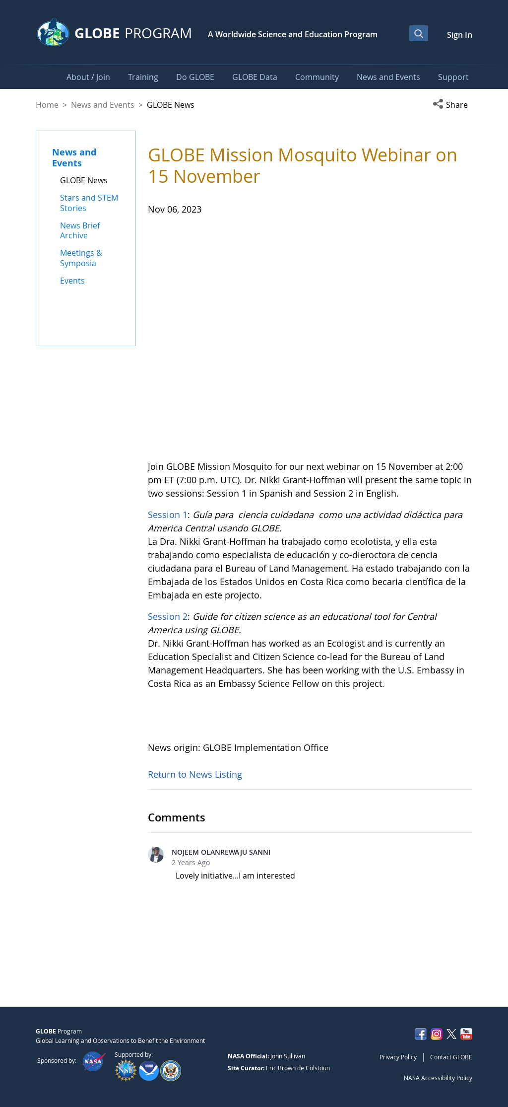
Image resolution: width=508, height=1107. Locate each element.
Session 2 (168, 551)
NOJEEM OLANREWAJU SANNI (221, 949)
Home (47, 104)
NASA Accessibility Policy (438, 1078)
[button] (452, 105)
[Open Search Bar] (418, 33)
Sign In (459, 34)
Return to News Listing (195, 872)
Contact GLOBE (451, 1057)
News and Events (102, 104)
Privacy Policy (398, 1057)
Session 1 (168, 449)
